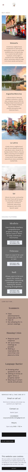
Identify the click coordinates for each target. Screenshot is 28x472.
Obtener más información (15, 242)
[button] (3, 4)
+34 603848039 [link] (14, 416)
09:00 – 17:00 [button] (16, 426)
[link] (14, 5)
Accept (14, 468)
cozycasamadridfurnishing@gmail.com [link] (14, 418)
